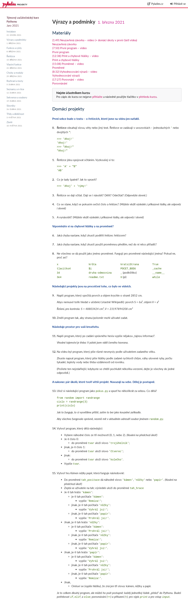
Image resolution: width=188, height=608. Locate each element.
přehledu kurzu (147, 96)
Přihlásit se (178, 3)
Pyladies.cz (155, 3)
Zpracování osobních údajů (172, 606)
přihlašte (97, 96)
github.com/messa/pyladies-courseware (159, 602)
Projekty (22, 4)
